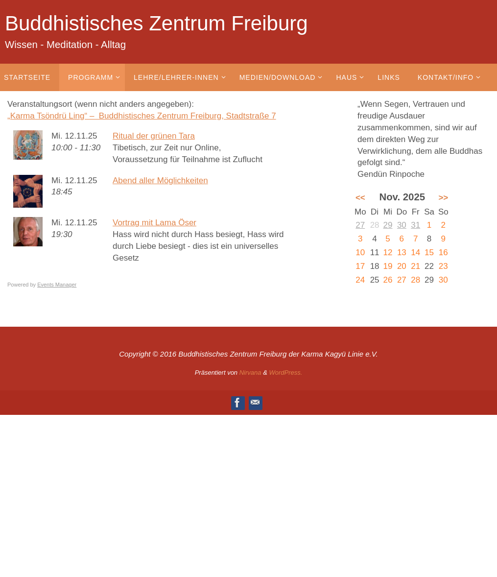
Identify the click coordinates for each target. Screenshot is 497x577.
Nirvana (250, 372)
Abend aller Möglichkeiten (160, 180)
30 (401, 225)
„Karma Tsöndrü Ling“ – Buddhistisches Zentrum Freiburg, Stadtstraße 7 (141, 115)
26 (388, 280)
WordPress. (285, 372)
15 (429, 252)
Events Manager (56, 285)
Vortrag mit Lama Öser (154, 222)
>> (443, 197)
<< (360, 197)
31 (415, 225)
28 (415, 280)
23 (443, 266)
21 (415, 266)
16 (443, 252)
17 (360, 266)
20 (401, 266)
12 (388, 252)
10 (360, 252)
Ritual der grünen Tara (154, 136)
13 (401, 252)
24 (360, 280)
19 (388, 266)
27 (360, 225)
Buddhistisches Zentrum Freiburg (156, 23)
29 (388, 225)
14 (415, 252)
